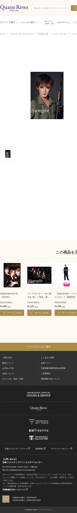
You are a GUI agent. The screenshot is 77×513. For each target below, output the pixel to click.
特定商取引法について (50, 379)
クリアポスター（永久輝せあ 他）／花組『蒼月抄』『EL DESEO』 (39, 295)
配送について (8, 363)
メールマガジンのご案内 (39, 346)
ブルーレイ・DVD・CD (49, 22)
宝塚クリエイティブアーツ (16, 449)
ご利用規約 (45, 373)
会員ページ (45, 363)
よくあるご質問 (47, 357)
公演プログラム (63, 22)
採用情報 (39, 449)
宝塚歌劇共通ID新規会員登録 (53, 368)
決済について (8, 373)
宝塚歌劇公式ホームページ (13, 490)
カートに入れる (14, 312)
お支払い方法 (8, 368)
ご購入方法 (7, 357)
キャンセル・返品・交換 (12, 379)
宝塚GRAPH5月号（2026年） (9, 295)
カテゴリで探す (7, 22)
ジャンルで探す (27, 22)
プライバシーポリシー (60, 449)
